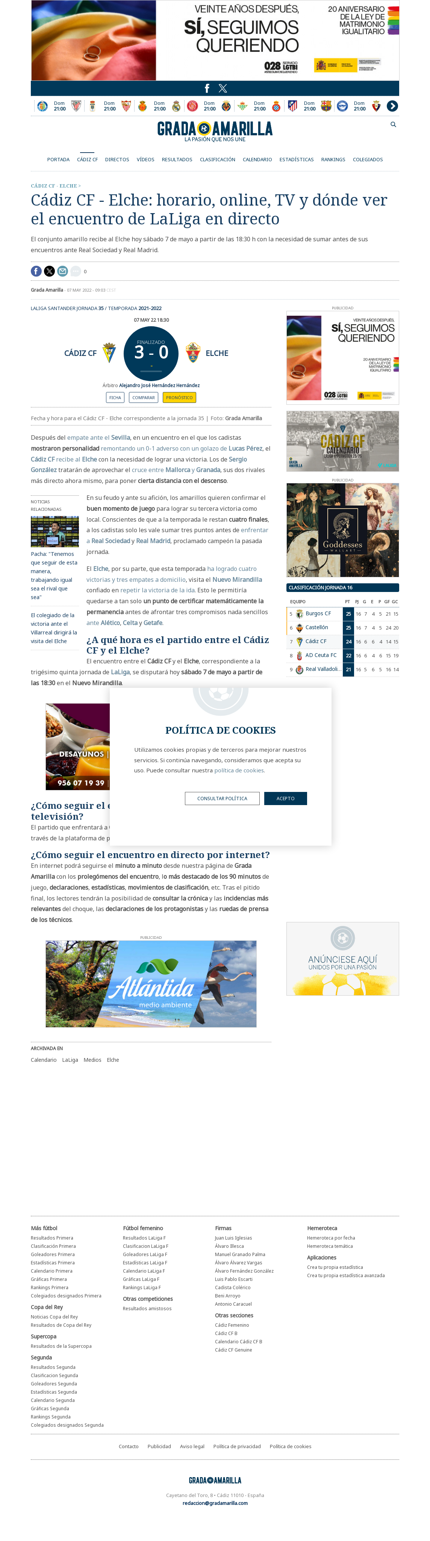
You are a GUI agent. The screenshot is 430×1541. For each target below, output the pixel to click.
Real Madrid (153, 541)
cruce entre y (176, 470)
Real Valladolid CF (327, 668)
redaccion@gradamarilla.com (215, 1503)
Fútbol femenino (143, 1228)
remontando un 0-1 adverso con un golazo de (181, 448)
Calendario (44, 1059)
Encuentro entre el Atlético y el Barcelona (309, 106)
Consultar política (222, 798)
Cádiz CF (80, 353)
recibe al (76, 459)
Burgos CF (318, 613)
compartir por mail (62, 271)
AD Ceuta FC (321, 654)
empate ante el (98, 437)
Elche (217, 353)
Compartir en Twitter (49, 271)
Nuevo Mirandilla (237, 579)
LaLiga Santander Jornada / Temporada (96, 308)
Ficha (115, 397)
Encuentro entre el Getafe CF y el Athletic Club (59, 106)
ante (103, 623)
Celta (130, 623)
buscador (393, 124)
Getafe (153, 623)
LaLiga (120, 672)
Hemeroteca (322, 1228)
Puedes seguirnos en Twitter (207, 88)
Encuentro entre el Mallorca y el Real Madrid (159, 106)
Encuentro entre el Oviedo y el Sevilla (109, 106)
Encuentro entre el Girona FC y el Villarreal (209, 106)
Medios (92, 1059)
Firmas (223, 1228)
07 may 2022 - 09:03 (91, 290)
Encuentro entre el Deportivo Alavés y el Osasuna (359, 106)
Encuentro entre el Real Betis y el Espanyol (259, 106)
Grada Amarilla (215, 131)
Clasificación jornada (320, 587)
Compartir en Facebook (36, 271)
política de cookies (239, 770)
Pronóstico (179, 397)
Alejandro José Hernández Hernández (159, 385)
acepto (286, 798)
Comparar (143, 397)
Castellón (317, 627)
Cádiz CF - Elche (54, 185)
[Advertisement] (139, 1134)
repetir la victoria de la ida (157, 590)
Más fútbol (44, 1228)
